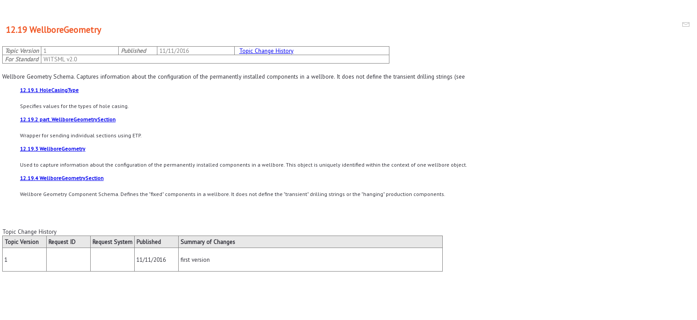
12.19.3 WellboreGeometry (52, 148)
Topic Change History (266, 51)
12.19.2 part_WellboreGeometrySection (68, 119)
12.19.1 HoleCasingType (49, 90)
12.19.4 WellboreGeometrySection (62, 178)
